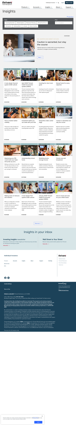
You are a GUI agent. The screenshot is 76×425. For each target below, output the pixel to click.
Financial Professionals (63, 260)
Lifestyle (25, 26)
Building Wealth (17, 26)
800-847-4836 (19, 296)
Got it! (38, 422)
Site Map (50, 260)
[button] (56, 2)
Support (41, 260)
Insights (23, 260)
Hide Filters (70, 16)
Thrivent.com (61, 264)
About (32, 260)
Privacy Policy (35, 417)
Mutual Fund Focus (42, 22)
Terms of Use (7, 289)
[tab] (25, 7)
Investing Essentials (10, 22)
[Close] (42, 416)
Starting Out (8, 26)
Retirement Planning (31, 22)
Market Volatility (33, 26)
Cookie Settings (8, 283)
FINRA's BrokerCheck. (64, 290)
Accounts (15, 260)
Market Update (20, 22)
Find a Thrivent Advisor (62, 262)
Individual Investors (62, 258)
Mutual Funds (6, 263)
